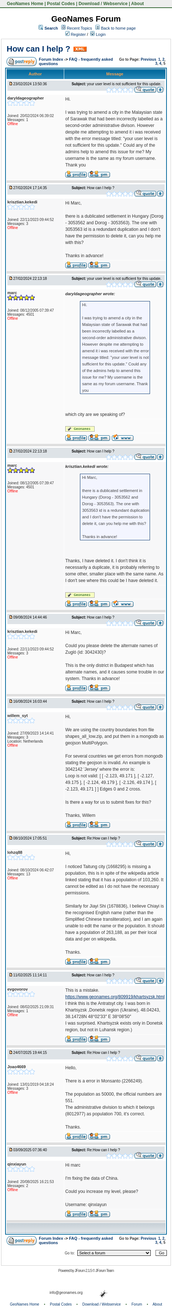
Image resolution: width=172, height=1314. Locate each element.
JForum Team (104, 1271)
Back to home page (118, 28)
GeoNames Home (24, 3)
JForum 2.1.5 (83, 1271)
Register (75, 34)
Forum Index (51, 59)
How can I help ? (38, 48)
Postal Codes (61, 3)
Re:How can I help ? (103, 838)
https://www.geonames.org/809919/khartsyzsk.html (115, 996)
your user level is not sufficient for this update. (124, 84)
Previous (148, 59)
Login (98, 34)
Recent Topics (79, 28)
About (137, 3)
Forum (137, 1304)
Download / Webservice (103, 3)
